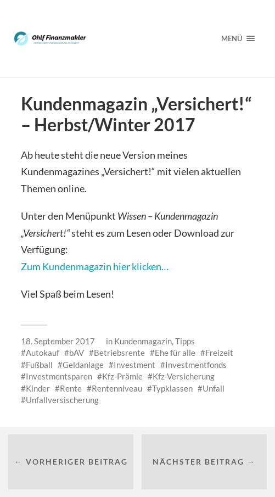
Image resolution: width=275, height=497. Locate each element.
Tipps (185, 341)
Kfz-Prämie (122, 376)
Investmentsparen (59, 376)
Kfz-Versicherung (184, 376)
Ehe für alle (175, 353)
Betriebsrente (119, 353)
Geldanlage (83, 365)
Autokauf (42, 353)
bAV (76, 353)
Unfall (214, 388)
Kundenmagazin (143, 341)
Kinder (38, 388)
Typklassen (172, 388)
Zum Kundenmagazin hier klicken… (95, 266)
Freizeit (219, 353)
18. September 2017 (58, 341)
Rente (71, 388)
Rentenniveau (117, 388)
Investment (134, 365)
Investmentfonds (196, 365)
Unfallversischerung (62, 400)
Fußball (39, 365)
